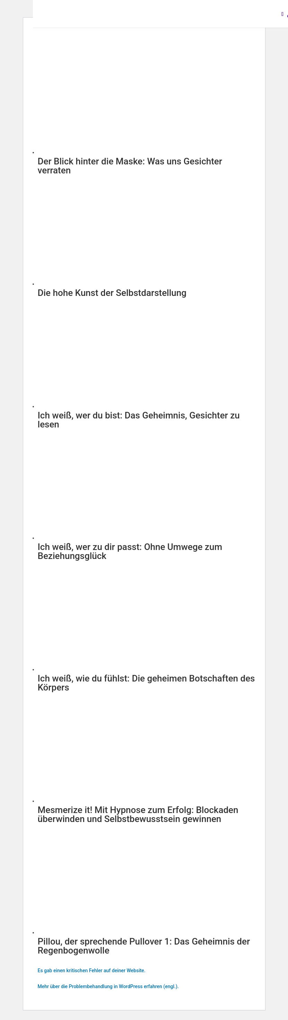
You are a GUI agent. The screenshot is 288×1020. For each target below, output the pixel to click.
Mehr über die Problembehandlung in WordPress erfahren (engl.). (108, 986)
